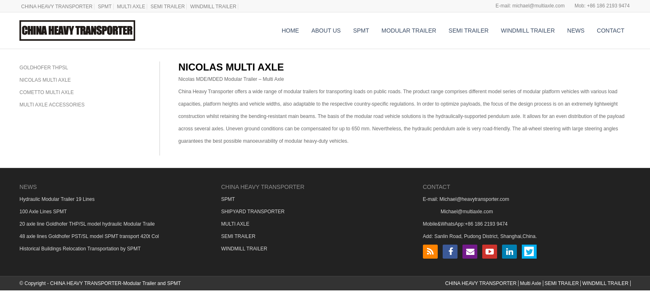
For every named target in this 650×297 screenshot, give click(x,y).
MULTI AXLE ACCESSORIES (51, 105)
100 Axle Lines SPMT (43, 211)
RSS (430, 252)
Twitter (529, 252)
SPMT (104, 6)
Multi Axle (530, 283)
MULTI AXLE (131, 6)
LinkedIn (509, 252)
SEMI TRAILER (167, 6)
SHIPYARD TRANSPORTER (252, 211)
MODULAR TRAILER (409, 30)
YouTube (489, 252)
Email (469, 252)
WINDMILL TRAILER (213, 6)
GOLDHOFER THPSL (43, 68)
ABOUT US (325, 30)
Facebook (450, 252)
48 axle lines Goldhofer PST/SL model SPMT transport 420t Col (89, 236)
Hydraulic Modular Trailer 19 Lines (56, 199)
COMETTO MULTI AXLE (46, 92)
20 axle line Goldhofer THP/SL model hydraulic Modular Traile (87, 224)
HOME (290, 30)
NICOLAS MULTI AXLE (44, 80)
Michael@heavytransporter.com (474, 199)
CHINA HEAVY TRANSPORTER (56, 6)
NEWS (575, 30)
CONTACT (610, 30)
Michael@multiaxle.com (467, 211)
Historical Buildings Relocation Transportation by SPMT (80, 249)
